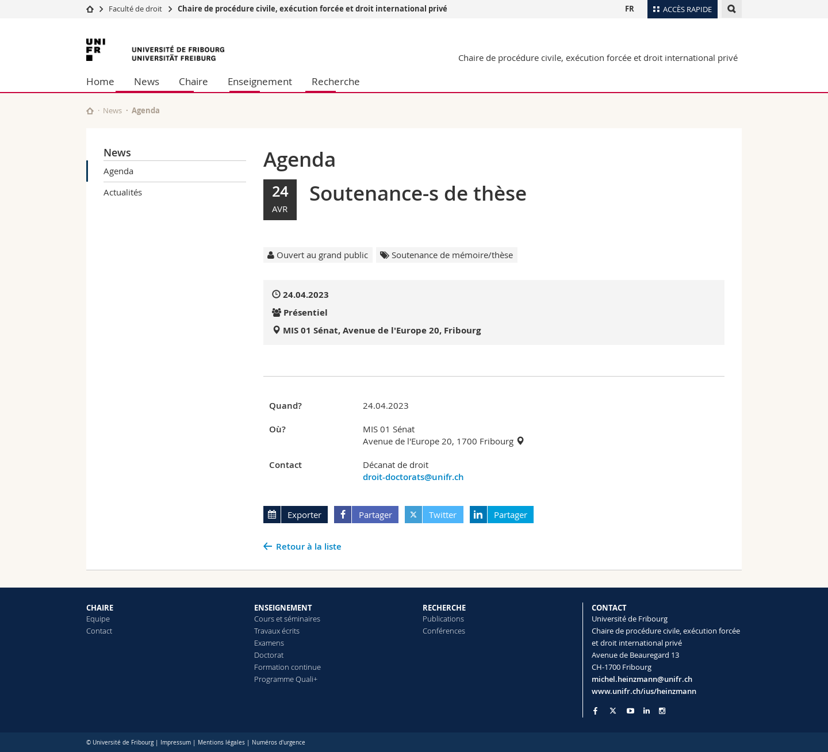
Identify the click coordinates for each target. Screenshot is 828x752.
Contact (99, 631)
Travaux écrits (277, 631)
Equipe (98, 618)
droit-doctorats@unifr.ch (413, 477)
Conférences (444, 631)
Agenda (118, 171)
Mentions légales (221, 742)
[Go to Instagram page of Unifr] (662, 711)
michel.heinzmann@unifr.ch (642, 679)
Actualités (122, 192)
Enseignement (260, 81)
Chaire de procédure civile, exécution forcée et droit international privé (312, 8)
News (146, 81)
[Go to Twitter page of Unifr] (613, 710)
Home (100, 81)
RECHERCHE (444, 608)
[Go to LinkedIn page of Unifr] (646, 711)
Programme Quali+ (285, 679)
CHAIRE (99, 608)
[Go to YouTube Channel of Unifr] (630, 711)
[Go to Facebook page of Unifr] (595, 710)
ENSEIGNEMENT (283, 608)
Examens (269, 643)
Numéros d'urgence (278, 742)
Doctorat (268, 655)
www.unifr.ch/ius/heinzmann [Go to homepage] (644, 691)
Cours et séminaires (287, 618)
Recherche (336, 81)
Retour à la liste (309, 546)
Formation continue (287, 667)
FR (629, 8)
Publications (443, 618)
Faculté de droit (136, 8)
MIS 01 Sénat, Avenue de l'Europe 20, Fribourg (382, 330)
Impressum (175, 742)
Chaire (193, 81)
